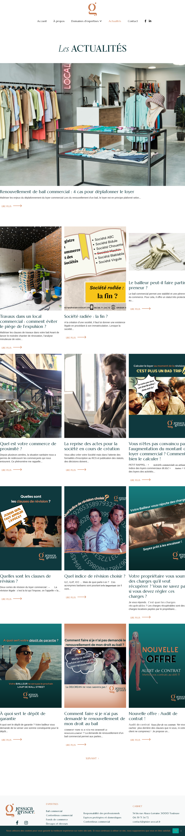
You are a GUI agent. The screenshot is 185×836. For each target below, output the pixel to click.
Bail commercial (54, 811)
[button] (86, 21)
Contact (133, 21)
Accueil (42, 21)
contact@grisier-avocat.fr (146, 821)
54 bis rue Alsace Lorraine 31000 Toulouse (156, 813)
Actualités (115, 21)
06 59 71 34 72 (141, 817)
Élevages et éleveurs (57, 823)
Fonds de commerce (57, 819)
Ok (175, 830)
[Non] (180, 830)
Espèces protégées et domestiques (102, 817)
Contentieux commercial (59, 815)
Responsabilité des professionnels (102, 813)
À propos (58, 21)
